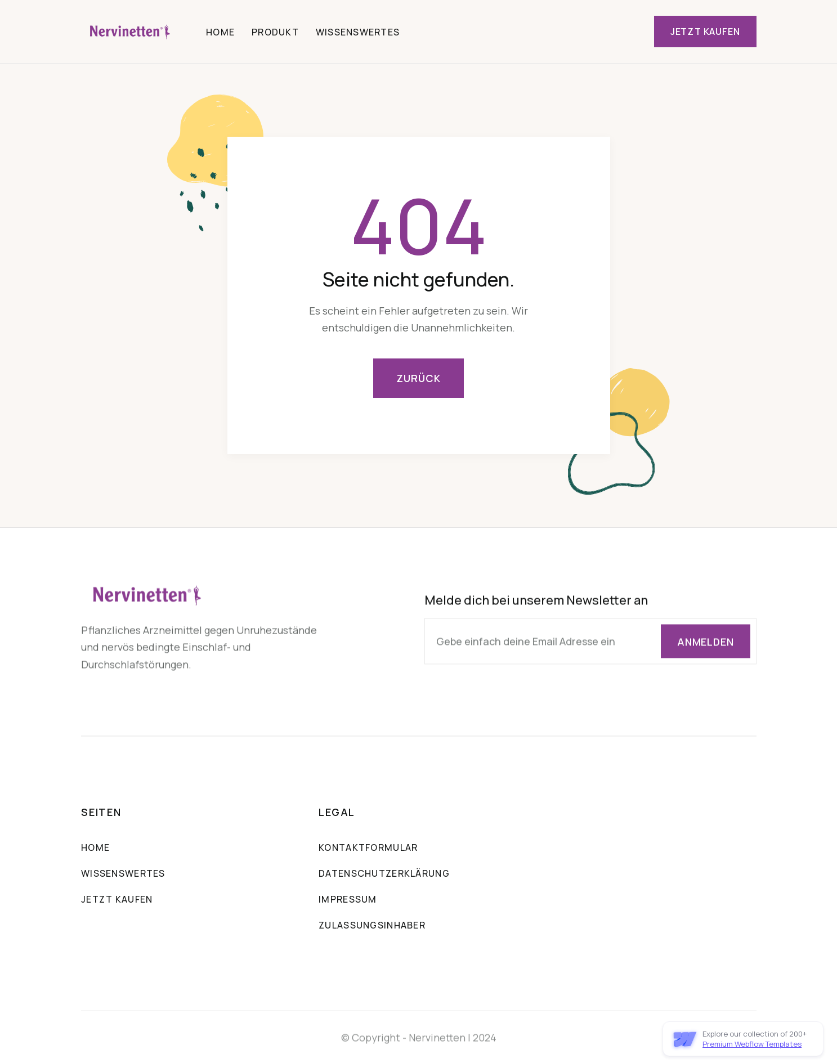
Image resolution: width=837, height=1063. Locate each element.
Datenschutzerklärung (384, 874)
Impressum (348, 900)
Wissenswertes (358, 32)
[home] (131, 31)
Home (220, 32)
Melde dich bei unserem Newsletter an (535, 601)
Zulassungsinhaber (372, 926)
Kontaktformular (368, 848)
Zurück (418, 378)
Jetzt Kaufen (705, 31)
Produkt (275, 32)
